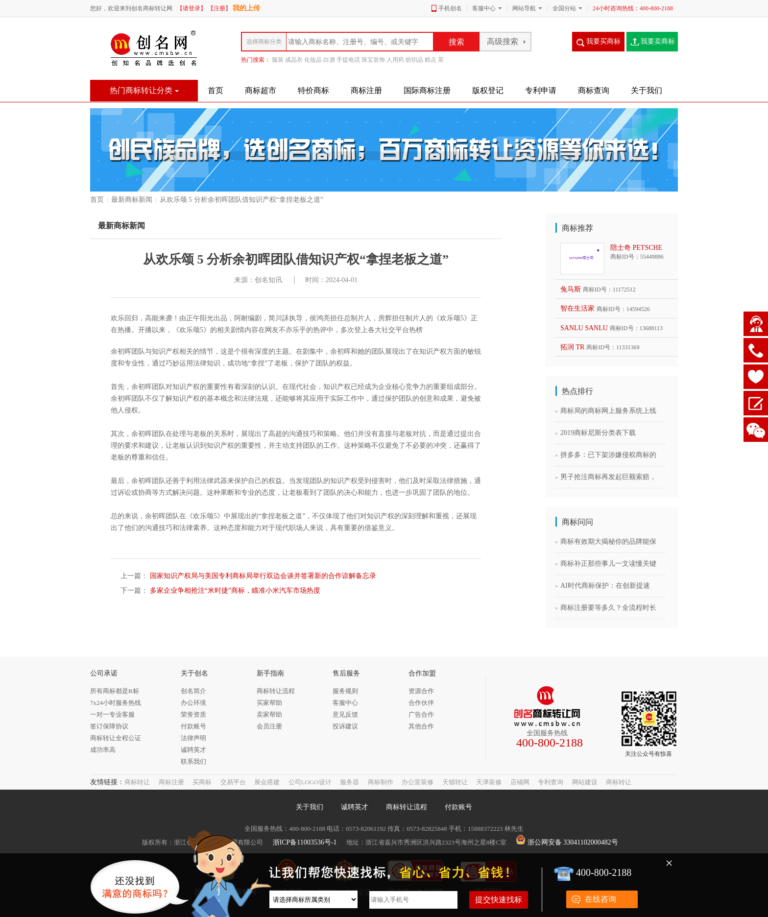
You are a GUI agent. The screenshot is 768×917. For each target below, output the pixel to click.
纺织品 (414, 59)
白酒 (329, 59)
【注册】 (219, 8)
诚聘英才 (354, 807)
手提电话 (348, 59)
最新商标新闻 (131, 199)
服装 (278, 59)
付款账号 (458, 807)
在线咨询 (600, 899)
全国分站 (564, 8)
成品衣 (294, 59)
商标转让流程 (406, 807)
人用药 (395, 59)
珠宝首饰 (373, 59)
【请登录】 (191, 8)
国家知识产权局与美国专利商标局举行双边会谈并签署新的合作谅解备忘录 (262, 575)
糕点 (430, 59)
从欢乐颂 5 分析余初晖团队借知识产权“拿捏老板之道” (241, 199)
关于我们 (309, 807)
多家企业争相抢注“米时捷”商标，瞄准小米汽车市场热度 (234, 590)
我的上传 (246, 8)
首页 (97, 199)
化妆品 (313, 59)
